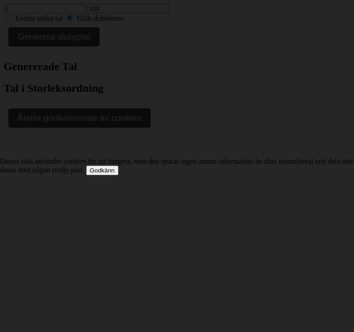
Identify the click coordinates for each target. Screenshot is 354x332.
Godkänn (102, 170)
